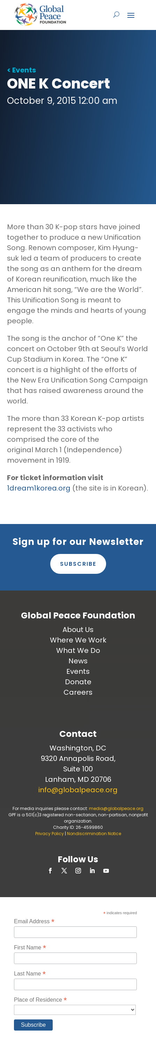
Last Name (30, 974)
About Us (78, 629)
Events (78, 671)
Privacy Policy (49, 834)
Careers (78, 692)
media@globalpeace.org (116, 808)
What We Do (78, 650)
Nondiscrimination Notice (94, 834)
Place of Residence (40, 1000)
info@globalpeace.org (78, 790)
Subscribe (78, 564)
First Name (30, 947)
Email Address (34, 921)
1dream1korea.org (38, 488)
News (78, 661)
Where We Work (78, 640)
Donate (78, 682)
